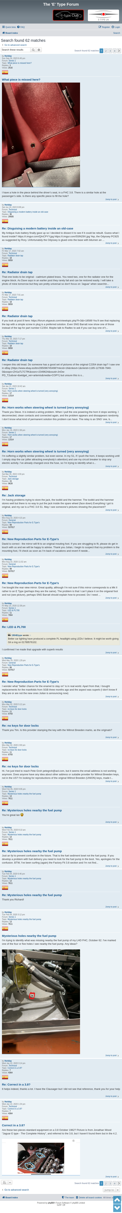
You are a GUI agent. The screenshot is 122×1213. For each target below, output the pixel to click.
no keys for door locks (17, 709)
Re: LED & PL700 (14, 627)
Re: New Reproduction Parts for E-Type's (30, 539)
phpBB (51, 1203)
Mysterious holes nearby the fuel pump (24, 794)
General (12, 520)
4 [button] (114, 51)
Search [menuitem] (116, 33)
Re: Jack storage (13, 495)
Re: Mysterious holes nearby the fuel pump (32, 810)
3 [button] (110, 51)
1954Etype (17, 635)
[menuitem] (21, 27)
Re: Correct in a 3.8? (16, 1084)
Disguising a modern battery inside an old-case (28, 212)
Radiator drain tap (15, 256)
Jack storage (13, 479)
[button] (119, 50)
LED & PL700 (14, 610)
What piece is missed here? (20, 63)
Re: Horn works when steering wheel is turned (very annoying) (45, 407)
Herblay (8, 56)
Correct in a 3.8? (15, 1068)
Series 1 (12, 61)
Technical (13, 209)
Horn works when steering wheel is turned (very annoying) (33, 391)
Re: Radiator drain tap (17, 272)
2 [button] (106, 51)
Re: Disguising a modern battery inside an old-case (37, 228)
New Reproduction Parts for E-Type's (24, 522)
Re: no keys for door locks (20, 725)
